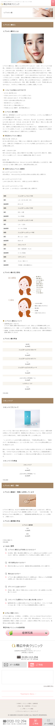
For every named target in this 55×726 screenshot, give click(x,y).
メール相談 (30, 708)
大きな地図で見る (48, 686)
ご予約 (23, 708)
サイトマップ (34, 711)
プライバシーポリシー (23, 711)
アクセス (34, 706)
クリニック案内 (27, 703)
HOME (19, 703)
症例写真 (27, 706)
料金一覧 (20, 706)
